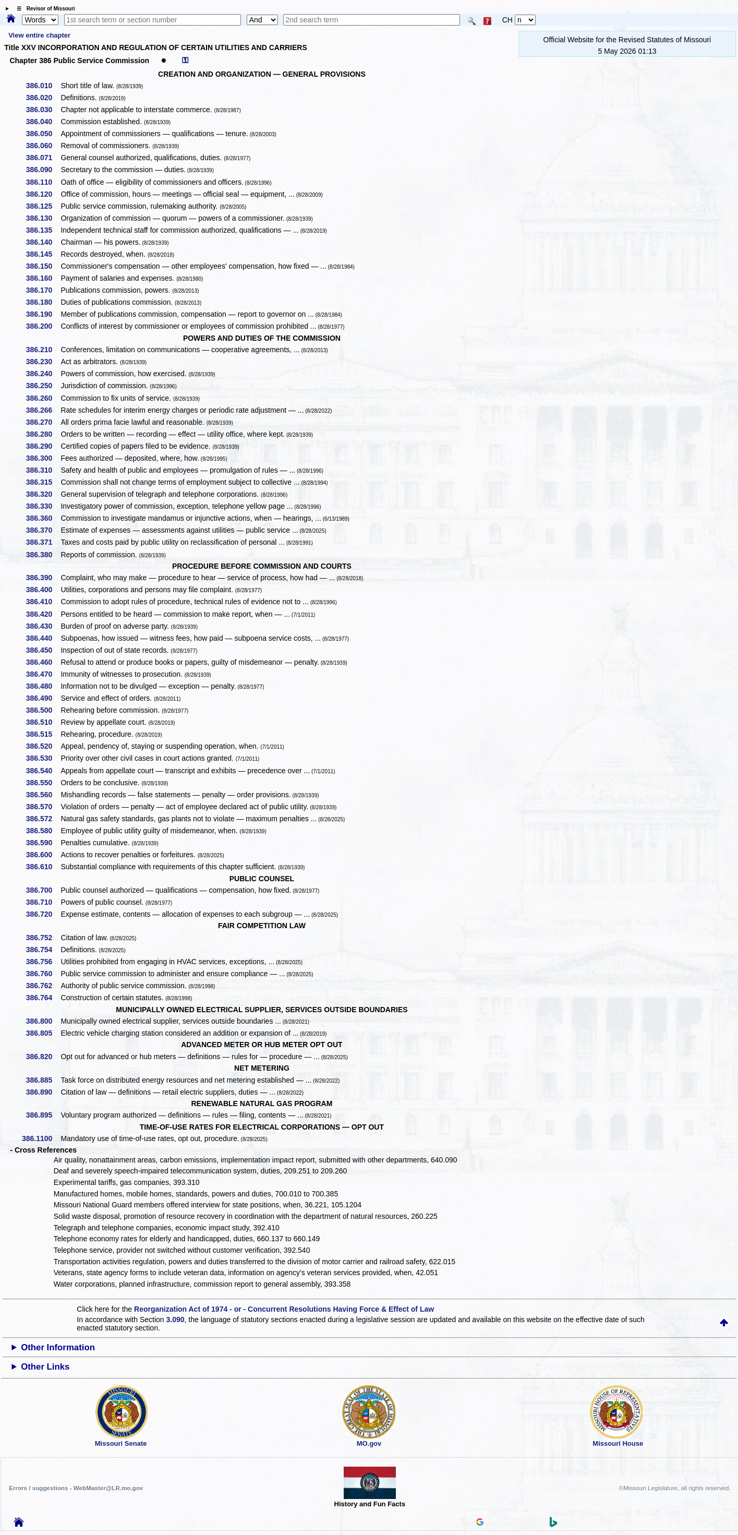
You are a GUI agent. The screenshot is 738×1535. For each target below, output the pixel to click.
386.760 (43, 973)
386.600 (43, 854)
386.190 (43, 314)
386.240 (43, 373)
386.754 (43, 949)
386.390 (43, 577)
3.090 (175, 1319)
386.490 (43, 698)
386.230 (43, 361)
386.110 (43, 182)
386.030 (43, 109)
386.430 (43, 626)
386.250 (43, 385)
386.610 (43, 866)
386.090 (43, 169)
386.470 (43, 674)
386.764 (43, 997)
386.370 (43, 530)
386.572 (43, 818)
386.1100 (40, 1138)
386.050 (43, 133)
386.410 (43, 601)
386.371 (43, 542)
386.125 (43, 206)
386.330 (43, 506)
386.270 (43, 422)
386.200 (43, 326)
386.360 (43, 518)
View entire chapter (39, 35)
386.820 (43, 1056)
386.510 (43, 722)
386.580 (43, 830)
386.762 (43, 985)
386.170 (43, 290)
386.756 (43, 961)
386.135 (43, 230)
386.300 (43, 458)
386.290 (43, 446)
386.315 (43, 482)
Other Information (58, 1347)
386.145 (43, 254)
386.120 (43, 194)
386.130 (43, 218)
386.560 (43, 794)
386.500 (43, 710)
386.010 (43, 85)
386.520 (43, 746)
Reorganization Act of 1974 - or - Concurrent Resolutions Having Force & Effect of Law (284, 1309)
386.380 (43, 554)
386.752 (43, 937)
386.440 (43, 638)
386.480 (43, 686)
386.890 (43, 1092)
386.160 (43, 278)
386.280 (43, 434)
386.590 (43, 842)
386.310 (43, 470)
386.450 (43, 650)
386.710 (43, 902)
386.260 (43, 398)
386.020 (43, 97)
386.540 (43, 770)
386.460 (43, 662)
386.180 (43, 302)
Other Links (45, 1367)
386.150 (43, 266)
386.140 (43, 242)
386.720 (43, 914)
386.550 (43, 782)
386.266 (43, 410)
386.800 (43, 1021)
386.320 (43, 494)
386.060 (43, 145)
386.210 (43, 349)
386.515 (43, 734)
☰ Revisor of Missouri (43, 8)
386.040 (43, 121)
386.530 (43, 758)
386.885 (43, 1080)
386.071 (43, 157)
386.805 (43, 1033)
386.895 (43, 1115)
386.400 (43, 589)
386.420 (43, 614)
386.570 (43, 806)
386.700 (43, 890)
